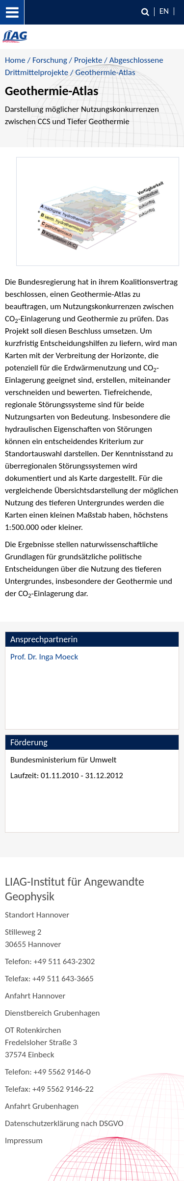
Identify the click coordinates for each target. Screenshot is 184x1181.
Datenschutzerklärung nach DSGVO (64, 1123)
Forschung (49, 60)
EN (164, 11)
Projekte (88, 60)
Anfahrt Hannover (35, 996)
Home (15, 60)
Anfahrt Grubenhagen (42, 1106)
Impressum (24, 1140)
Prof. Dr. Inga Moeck (44, 657)
